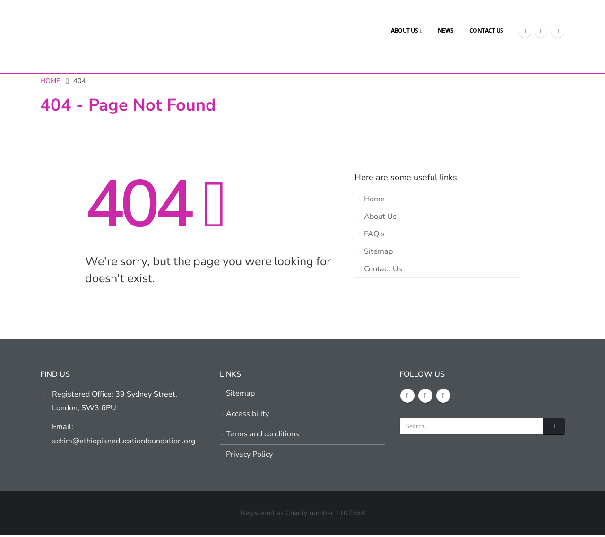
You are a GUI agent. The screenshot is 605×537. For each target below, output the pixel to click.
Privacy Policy (250, 456)
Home (374, 199)
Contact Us (486, 30)
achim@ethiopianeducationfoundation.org (124, 442)
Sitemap (378, 251)
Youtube (443, 396)
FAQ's (374, 234)
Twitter (425, 396)
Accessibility (248, 414)
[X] (541, 31)
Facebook (407, 396)
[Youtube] (557, 31)
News (446, 30)
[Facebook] (524, 31)
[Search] (554, 426)
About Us (404, 30)
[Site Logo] (63, 30)
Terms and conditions (263, 435)
